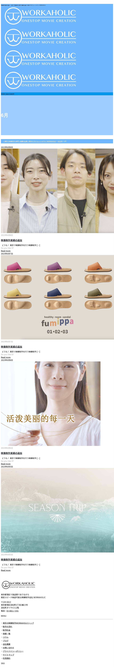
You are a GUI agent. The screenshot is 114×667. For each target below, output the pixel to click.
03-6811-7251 (13, 610)
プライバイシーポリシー (13, 651)
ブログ (5, 640)
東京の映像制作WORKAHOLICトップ (18, 623)
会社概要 (6, 644)
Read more (5, 250)
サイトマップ (8, 654)
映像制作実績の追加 (11, 240)
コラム (5, 637)
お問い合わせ (8, 647)
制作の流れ (7, 626)
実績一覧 (6, 633)
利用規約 (6, 658)
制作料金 (6, 630)
